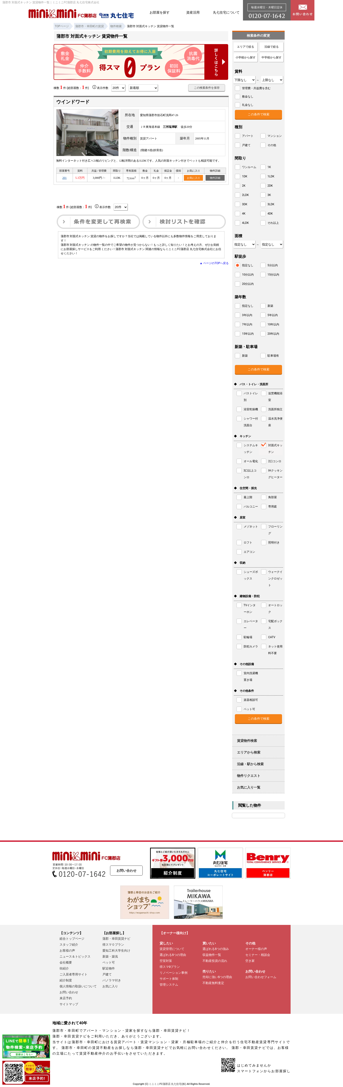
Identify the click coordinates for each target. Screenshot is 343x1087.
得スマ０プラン (113, 944)
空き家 (250, 961)
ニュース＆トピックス (75, 956)
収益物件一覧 (211, 955)
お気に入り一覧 (248, 787)
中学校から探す (272, 57)
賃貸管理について (172, 949)
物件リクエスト (248, 776)
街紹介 (64, 968)
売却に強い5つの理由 (217, 977)
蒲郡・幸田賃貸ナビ (116, 938)
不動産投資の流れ (214, 961)
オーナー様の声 (256, 949)
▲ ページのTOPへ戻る (214, 263)
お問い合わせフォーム (260, 977)
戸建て (107, 974)
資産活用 (193, 12)
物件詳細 (215, 177)
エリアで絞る (245, 46)
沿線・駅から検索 (250, 764)
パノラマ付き (111, 980)
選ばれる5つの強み (215, 949)
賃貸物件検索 (247, 741)
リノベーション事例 (173, 972)
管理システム (169, 984)
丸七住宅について (226, 12)
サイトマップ (69, 1004)
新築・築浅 (110, 956)
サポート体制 (169, 978)
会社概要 (66, 962)
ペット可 (108, 962)
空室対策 (166, 961)
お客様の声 (67, 950)
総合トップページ (72, 938)
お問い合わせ (126, 870)
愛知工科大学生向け (116, 950)
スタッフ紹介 (69, 944)
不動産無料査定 (213, 983)
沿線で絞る (271, 46)
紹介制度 (66, 980)
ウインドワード (73, 101)
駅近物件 (108, 968)
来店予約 (66, 998)
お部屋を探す (160, 12)
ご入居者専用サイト (73, 974)
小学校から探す (246, 57)
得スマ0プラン (170, 967)
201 (64, 177)
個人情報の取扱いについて (78, 986)
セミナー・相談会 (257, 955)
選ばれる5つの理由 (173, 955)
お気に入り (193, 177)
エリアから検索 (248, 752)
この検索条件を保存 (207, 87)
